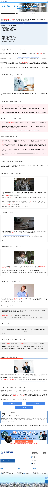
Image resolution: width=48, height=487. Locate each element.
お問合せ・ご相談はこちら (8, 460)
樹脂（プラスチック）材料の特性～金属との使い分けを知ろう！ (21, 348)
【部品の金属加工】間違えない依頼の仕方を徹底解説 (25, 153)
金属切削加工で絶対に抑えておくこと (8, 41)
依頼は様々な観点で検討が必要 (8, 30)
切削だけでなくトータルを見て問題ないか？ (10, 29)
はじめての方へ (34, 452)
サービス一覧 (34, 460)
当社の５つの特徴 (35, 453)
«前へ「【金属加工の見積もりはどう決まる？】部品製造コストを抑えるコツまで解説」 (14, 425)
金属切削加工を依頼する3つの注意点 (8, 27)
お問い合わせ (24, 407)
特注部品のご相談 (12, 403)
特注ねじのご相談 (35, 403)
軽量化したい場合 (5, 38)
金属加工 (33, 459)
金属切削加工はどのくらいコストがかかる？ (9, 25)
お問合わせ (46, 482)
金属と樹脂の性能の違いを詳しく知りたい (9, 39)
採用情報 (44, 453)
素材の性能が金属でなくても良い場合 (9, 37)
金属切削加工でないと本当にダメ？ (7, 36)
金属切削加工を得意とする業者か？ (8, 28)
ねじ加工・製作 (34, 457)
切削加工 (19, 206)
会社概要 (44, 452)
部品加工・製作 (34, 456)
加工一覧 (33, 463)
